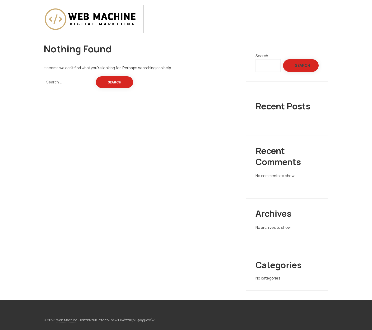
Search (262, 55)
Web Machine (66, 320)
